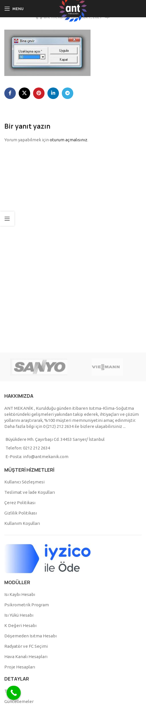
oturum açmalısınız (68, 139)
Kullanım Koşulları (22, 523)
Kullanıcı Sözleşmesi (24, 481)
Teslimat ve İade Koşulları (29, 492)
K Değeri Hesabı (20, 625)
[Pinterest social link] (39, 93)
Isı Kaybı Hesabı (19, 594)
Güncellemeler (19, 701)
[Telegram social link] (67, 93)
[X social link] (24, 93)
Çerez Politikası (19, 502)
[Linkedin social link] (53, 93)
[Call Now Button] (14, 693)
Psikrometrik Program (26, 604)
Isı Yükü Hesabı (18, 615)
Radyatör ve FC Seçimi (26, 646)
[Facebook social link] (10, 93)
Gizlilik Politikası (20, 512)
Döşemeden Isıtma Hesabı (30, 635)
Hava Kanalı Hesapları (25, 656)
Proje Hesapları (19, 666)
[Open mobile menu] (13, 8)
